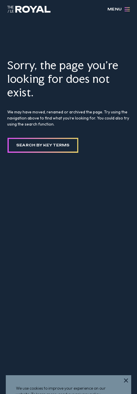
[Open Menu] (127, 9)
